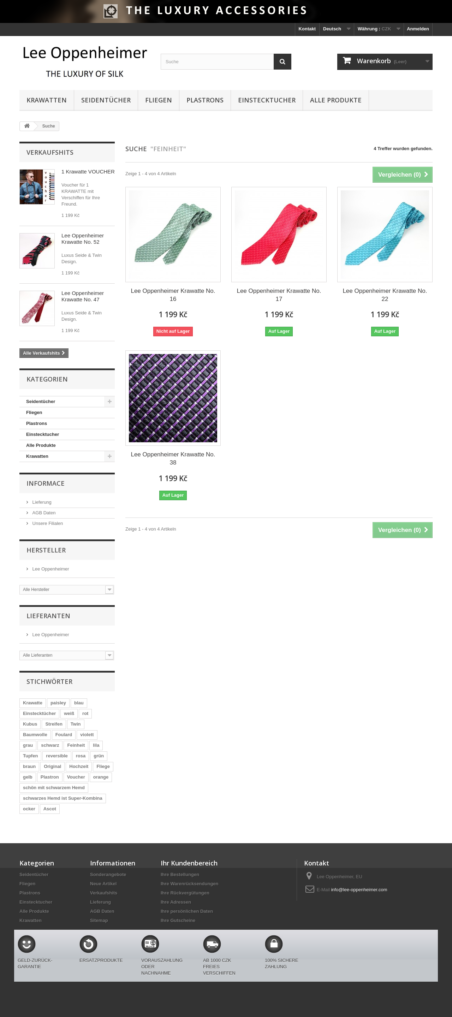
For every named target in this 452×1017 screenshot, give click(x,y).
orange (100, 777)
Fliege (103, 766)
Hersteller (46, 550)
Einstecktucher (267, 100)
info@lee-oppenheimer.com (359, 889)
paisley (58, 702)
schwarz (50, 745)
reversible (56, 755)
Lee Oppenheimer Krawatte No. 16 (173, 295)
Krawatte (32, 702)
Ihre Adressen (176, 902)
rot (85, 713)
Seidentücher (106, 100)
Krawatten (46, 100)
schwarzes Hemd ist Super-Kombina (62, 798)
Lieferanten (48, 615)
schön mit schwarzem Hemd (54, 787)
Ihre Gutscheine (178, 920)
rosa (80, 755)
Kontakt (307, 28)
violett (87, 734)
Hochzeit (78, 766)
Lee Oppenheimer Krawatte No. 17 (279, 295)
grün (99, 755)
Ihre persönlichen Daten (187, 911)
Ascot (49, 808)
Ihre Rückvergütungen (185, 892)
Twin (76, 724)
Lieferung (41, 502)
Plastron (50, 777)
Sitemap (99, 920)
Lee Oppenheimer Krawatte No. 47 (82, 296)
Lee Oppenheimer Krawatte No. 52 (82, 238)
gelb (27, 777)
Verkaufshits (49, 152)
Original (52, 766)
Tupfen (30, 755)
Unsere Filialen (47, 523)
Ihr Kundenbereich (189, 863)
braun (29, 766)
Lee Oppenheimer (50, 569)
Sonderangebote (108, 874)
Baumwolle (35, 734)
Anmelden (418, 28)
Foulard (63, 734)
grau (28, 745)
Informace (45, 483)
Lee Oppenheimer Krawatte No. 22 (385, 295)
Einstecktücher (39, 713)
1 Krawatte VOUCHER (88, 171)
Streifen (53, 724)
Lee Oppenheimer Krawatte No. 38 (173, 458)
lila (96, 745)
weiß (69, 713)
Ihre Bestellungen (180, 874)
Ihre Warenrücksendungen (190, 883)
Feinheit (76, 745)
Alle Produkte (336, 100)
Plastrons (205, 100)
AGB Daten (43, 512)
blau (79, 702)
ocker (29, 808)
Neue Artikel (103, 883)
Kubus (30, 724)
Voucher (76, 777)
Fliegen (158, 100)
